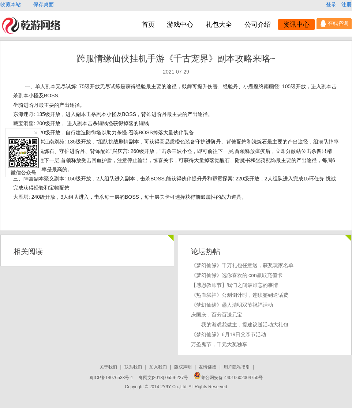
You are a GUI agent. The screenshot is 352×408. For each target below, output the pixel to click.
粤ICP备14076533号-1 (111, 377)
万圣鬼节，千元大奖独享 (219, 344)
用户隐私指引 (237, 367)
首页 (148, 24)
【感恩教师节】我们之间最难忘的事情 (234, 285)
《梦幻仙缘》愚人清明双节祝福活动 (232, 305)
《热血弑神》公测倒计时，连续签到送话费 (239, 295)
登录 (332, 4)
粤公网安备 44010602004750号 (228, 377)
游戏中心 (180, 24)
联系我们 (133, 367)
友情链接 (208, 367)
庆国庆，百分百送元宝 (216, 315)
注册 (346, 4)
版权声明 (183, 367)
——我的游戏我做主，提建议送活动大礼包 (239, 324)
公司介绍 (257, 24)
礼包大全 (219, 24)
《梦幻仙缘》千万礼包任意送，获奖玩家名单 (242, 265)
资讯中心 (296, 24)
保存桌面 (43, 4)
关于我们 (109, 367)
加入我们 (158, 367)
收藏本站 (11, 4)
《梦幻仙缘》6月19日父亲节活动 (228, 334)
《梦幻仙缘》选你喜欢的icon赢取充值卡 (236, 275)
